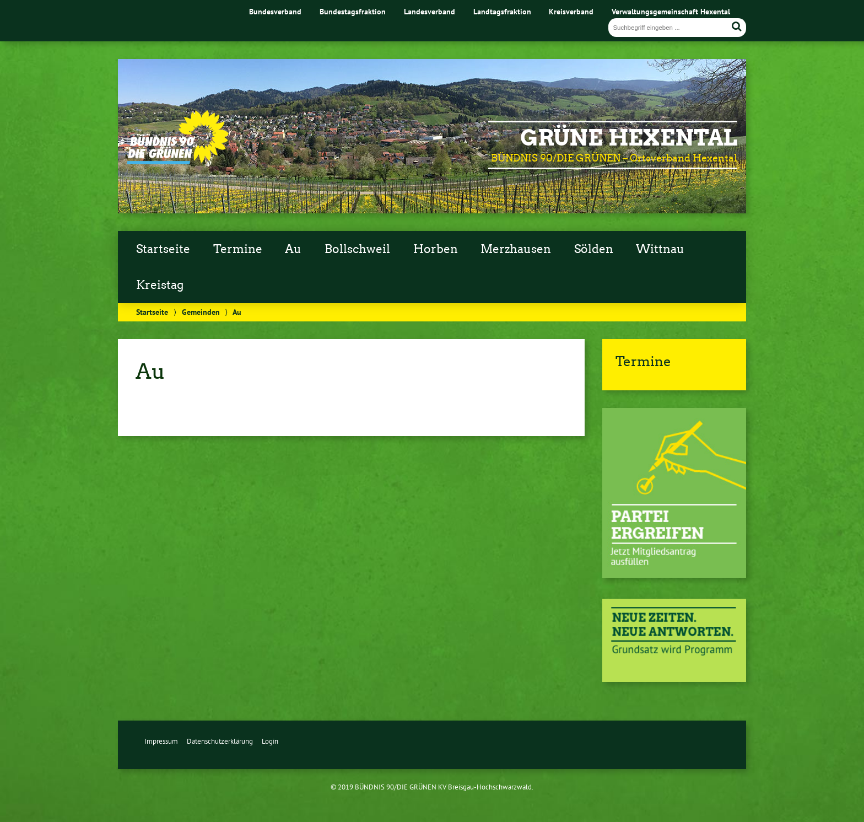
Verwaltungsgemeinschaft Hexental (671, 11)
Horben (435, 249)
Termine (237, 249)
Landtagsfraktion (502, 11)
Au (293, 249)
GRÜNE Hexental (628, 138)
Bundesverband (275, 11)
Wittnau (660, 249)
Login (270, 741)
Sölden (593, 249)
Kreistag (159, 285)
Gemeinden (201, 312)
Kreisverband (571, 11)
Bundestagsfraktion (353, 11)
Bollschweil (357, 249)
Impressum (161, 741)
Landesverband (429, 11)
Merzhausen (515, 249)
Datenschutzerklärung (220, 741)
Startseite (163, 249)
